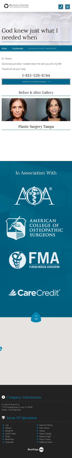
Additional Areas (45, 442)
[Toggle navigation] (67, 7)
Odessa (8, 428)
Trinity (7, 436)
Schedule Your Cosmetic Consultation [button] (36, 81)
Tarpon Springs (45, 433)
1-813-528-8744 (14, 410)
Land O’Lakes (10, 433)
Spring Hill (9, 431)
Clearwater (9, 442)
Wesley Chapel (45, 436)
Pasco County (44, 439)
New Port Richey (46, 425)
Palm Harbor (44, 428)
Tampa (42, 431)
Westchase (9, 439)
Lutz (7, 425)
